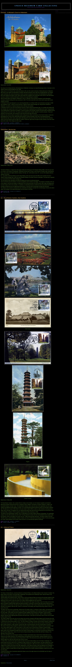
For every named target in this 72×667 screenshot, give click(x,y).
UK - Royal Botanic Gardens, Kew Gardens (13, 198)
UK (15, 522)
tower (12, 522)
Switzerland (6, 192)
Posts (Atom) (9, 662)
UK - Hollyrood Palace (7, 527)
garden (9, 522)
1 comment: (17, 521)
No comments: (17, 191)
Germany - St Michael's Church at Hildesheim (14, 12)
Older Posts (52, 660)
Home (25, 660)
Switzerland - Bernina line (8, 129)
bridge (5, 522)
